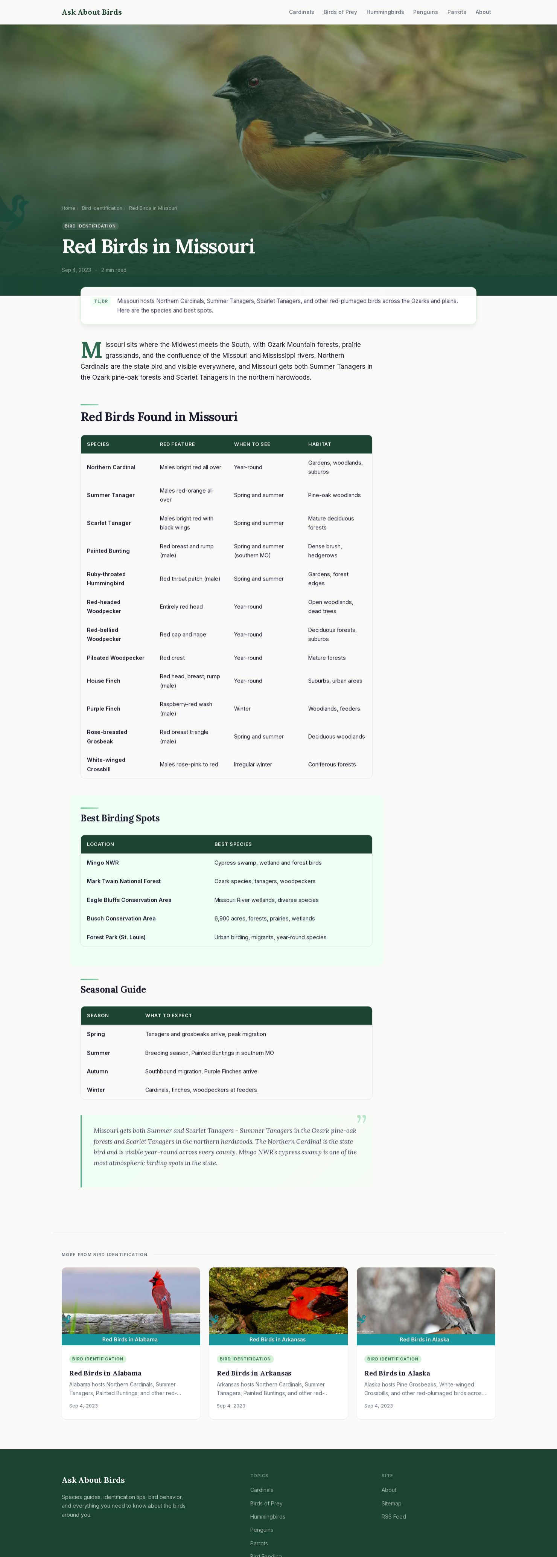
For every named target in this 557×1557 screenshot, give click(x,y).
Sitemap (392, 1503)
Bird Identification (102, 208)
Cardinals (301, 12)
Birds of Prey (340, 12)
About (483, 12)
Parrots (456, 12)
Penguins (425, 12)
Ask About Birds (92, 12)
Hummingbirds (385, 12)
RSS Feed (394, 1516)
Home (68, 208)
